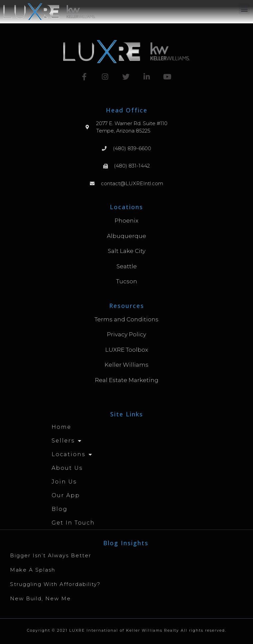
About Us (67, 468)
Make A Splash (32, 570)
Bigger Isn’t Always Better (50, 555)
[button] (244, 8)
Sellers (67, 440)
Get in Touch (73, 523)
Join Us (64, 481)
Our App (66, 495)
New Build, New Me (40, 598)
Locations (72, 454)
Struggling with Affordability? (55, 584)
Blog (60, 509)
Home (61, 427)
